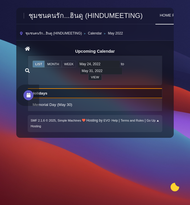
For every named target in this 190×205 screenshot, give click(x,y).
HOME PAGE (171, 15)
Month (53, 64)
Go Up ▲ (153, 120)
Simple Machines (69, 120)
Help (114, 120)
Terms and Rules (132, 120)
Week (69, 64)
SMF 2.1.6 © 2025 (43, 120)
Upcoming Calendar (95, 51)
